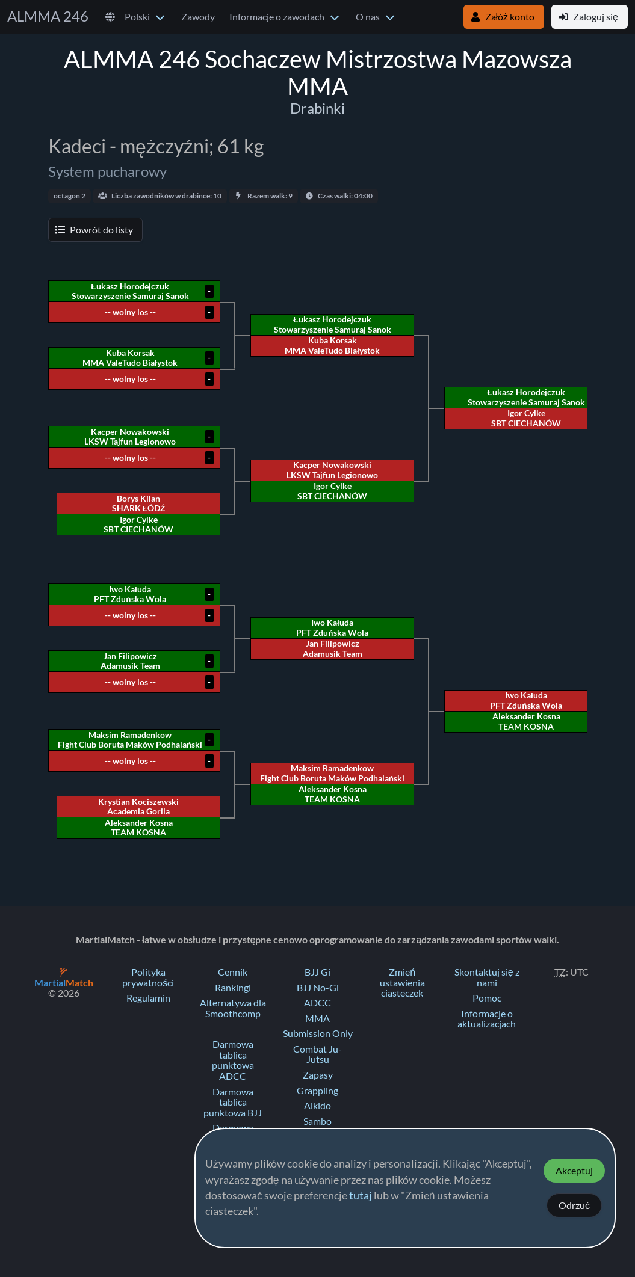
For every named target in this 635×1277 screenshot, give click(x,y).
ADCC (317, 1002)
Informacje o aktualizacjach (486, 1019)
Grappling (317, 1090)
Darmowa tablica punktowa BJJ (232, 1102)
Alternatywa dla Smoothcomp (233, 1008)
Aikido (317, 1105)
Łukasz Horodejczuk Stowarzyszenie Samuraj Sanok (526, 397)
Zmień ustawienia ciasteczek (402, 983)
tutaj (360, 1196)
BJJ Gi (317, 972)
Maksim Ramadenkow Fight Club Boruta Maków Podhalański (332, 773)
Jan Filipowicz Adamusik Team (332, 648)
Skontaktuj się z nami (486, 977)
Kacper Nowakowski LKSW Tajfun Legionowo (332, 469)
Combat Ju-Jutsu (317, 1054)
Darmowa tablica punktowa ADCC (233, 1060)
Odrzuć (574, 1205)
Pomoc (486, 997)
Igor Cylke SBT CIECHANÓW (526, 418)
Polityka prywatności (148, 977)
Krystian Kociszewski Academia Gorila (138, 806)
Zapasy (318, 1074)
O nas (368, 16)
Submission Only (318, 1033)
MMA (317, 1018)
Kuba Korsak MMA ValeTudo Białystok (332, 345)
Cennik (232, 972)
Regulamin (148, 997)
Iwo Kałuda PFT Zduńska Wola (526, 700)
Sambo (317, 1121)
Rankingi (233, 987)
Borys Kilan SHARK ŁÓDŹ (139, 503)
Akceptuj (574, 1170)
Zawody (198, 16)
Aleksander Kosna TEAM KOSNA (526, 721)
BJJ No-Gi (318, 987)
